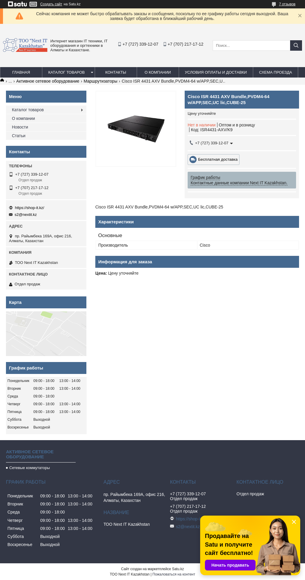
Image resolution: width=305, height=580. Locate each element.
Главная (21, 72)
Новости (20, 127)
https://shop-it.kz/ (29, 207)
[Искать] (296, 45)
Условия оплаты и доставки (216, 72)
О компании (157, 72)
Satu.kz (178, 569)
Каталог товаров (66, 72)
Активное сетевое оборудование (48, 81)
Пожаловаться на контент (173, 574)
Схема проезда (275, 72)
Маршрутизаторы (100, 81)
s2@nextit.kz (26, 214)
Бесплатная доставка (218, 159)
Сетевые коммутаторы (29, 467)
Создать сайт (51, 4)
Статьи (18, 135)
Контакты (115, 72)
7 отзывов (287, 4)
